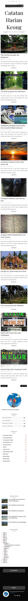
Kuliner (5, 447)
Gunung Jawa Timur (8, 442)
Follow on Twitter (14, 417)
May (5, 552)
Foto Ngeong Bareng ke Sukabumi (12, 305)
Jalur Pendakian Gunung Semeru (16, 510)
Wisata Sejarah (6, 461)
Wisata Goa (5, 454)
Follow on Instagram (14, 426)
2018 (4, 540)
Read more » (14, 67)
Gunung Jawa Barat (7, 437)
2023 (4, 532)
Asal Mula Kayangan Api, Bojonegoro (13, 91)
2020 (4, 537)
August (6, 548)
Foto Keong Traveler (8, 435)
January (6, 557)
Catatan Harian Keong (14, 19)
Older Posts (23, 385)
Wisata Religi (6, 458)
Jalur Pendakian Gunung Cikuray (16, 505)
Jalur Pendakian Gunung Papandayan (17, 522)
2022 (4, 534)
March (5, 556)
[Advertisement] (13, 478)
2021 (4, 536)
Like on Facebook (14, 420)
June (5, 551)
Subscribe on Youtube (14, 423)
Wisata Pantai (6, 456)
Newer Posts (4, 385)
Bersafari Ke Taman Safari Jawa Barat (13, 271)
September (7, 546)
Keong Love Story (7, 444)
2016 (4, 542)
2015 (4, 559)
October (6, 543)
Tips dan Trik (6, 449)
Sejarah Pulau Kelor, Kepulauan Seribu (14, 369)
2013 (4, 562)
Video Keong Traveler (8, 451)
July (5, 549)
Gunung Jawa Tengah (8, 440)
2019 (4, 539)
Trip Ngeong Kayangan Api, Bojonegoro (12, 545)
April (5, 554)
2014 (4, 560)
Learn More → (12, 592)
